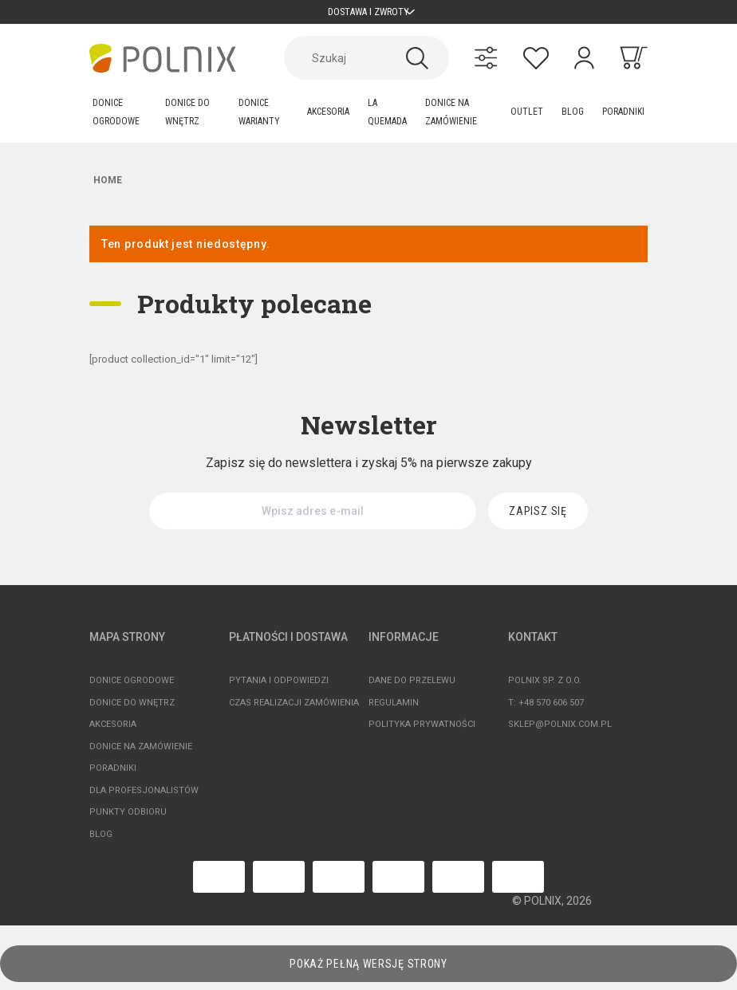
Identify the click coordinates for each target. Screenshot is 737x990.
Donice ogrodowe (131, 688)
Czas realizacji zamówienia (294, 710)
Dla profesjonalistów (144, 798)
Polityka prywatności (421, 732)
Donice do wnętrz (132, 710)
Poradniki (112, 776)
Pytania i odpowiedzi (279, 688)
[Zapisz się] (538, 519)
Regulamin (393, 710)
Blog (100, 842)
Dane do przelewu (411, 688)
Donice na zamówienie (140, 754)
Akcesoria (112, 732)
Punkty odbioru (128, 820)
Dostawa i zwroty (369, 16)
